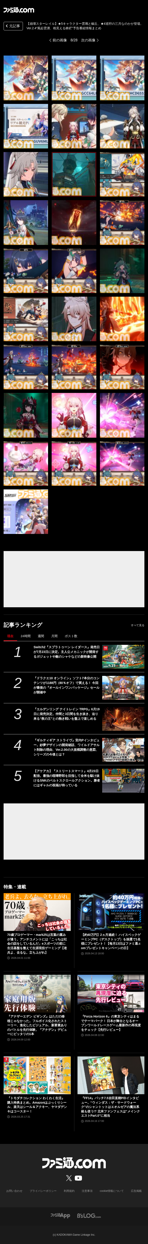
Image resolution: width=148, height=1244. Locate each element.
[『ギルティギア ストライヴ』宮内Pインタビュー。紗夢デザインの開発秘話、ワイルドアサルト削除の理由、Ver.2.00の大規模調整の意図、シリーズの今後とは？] (123, 750)
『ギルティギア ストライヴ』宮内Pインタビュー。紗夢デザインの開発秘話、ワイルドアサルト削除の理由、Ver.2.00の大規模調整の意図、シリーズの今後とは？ (66, 747)
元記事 (12, 26)
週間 (41, 636)
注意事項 (87, 1190)
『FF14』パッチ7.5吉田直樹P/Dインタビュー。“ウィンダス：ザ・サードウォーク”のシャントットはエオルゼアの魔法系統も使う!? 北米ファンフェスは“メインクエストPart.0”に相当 (110, 1106)
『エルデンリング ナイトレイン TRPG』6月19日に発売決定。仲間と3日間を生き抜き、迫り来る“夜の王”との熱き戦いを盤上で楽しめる (66, 713)
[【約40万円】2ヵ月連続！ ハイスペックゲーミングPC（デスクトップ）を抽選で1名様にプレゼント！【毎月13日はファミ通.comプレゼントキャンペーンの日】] (111, 912)
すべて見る (137, 625)
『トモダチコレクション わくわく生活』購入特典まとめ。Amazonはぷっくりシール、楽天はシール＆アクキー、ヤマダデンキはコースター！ (37, 1104)
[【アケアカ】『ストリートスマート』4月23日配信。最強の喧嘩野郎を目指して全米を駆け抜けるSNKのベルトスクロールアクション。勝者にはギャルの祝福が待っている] (123, 781)
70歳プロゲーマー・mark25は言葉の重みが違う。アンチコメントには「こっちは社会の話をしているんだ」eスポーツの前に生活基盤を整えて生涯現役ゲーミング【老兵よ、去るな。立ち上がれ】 (37, 943)
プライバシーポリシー (43, 1190)
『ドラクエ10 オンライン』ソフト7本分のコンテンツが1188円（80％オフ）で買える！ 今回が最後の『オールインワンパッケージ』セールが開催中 (66, 685)
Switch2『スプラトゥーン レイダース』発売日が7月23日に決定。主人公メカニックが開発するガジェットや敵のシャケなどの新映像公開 (66, 651)
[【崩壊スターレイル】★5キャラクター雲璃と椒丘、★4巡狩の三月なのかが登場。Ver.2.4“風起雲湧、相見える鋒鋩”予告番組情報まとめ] (74, 78)
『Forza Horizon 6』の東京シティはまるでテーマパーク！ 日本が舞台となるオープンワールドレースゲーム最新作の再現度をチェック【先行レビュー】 (111, 1023)
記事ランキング (23, 625)
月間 (54, 636)
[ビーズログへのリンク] (89, 1215)
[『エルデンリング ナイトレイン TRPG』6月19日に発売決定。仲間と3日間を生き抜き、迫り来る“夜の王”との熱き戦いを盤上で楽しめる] (123, 719)
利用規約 (69, 1190)
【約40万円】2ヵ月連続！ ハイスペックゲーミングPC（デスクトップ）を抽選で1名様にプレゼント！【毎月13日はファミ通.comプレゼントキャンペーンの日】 (111, 941)
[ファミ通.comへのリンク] (19, 10)
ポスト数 (71, 636)
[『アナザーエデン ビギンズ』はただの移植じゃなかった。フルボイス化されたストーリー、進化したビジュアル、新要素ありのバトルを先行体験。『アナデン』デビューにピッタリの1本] (37, 994)
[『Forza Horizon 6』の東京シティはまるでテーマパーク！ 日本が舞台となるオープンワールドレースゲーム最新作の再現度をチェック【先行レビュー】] (111, 994)
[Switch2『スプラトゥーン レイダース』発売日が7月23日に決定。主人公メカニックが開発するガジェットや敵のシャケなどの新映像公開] (123, 657)
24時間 (26, 636)
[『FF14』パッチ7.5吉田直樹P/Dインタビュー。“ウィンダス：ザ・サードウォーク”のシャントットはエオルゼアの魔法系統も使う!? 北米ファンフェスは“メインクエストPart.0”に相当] (111, 1075)
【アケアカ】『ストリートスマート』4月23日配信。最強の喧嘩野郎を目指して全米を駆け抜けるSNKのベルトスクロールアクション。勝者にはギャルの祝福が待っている (66, 778)
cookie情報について (112, 1190)
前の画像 (60, 40)
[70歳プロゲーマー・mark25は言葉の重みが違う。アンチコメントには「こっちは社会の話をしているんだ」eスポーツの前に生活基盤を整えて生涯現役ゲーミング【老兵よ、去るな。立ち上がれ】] (37, 912)
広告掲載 (136, 1190)
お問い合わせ (14, 1190)
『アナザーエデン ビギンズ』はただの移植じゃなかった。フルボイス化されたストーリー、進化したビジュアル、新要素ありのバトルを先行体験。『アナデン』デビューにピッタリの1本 (37, 1025)
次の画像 (88, 40)
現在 (10, 636)
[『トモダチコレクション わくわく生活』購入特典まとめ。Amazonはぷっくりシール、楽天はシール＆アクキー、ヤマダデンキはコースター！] (37, 1075)
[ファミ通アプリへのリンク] (60, 1215)
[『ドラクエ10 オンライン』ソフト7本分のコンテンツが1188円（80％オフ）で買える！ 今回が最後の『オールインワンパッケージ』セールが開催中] (123, 688)
